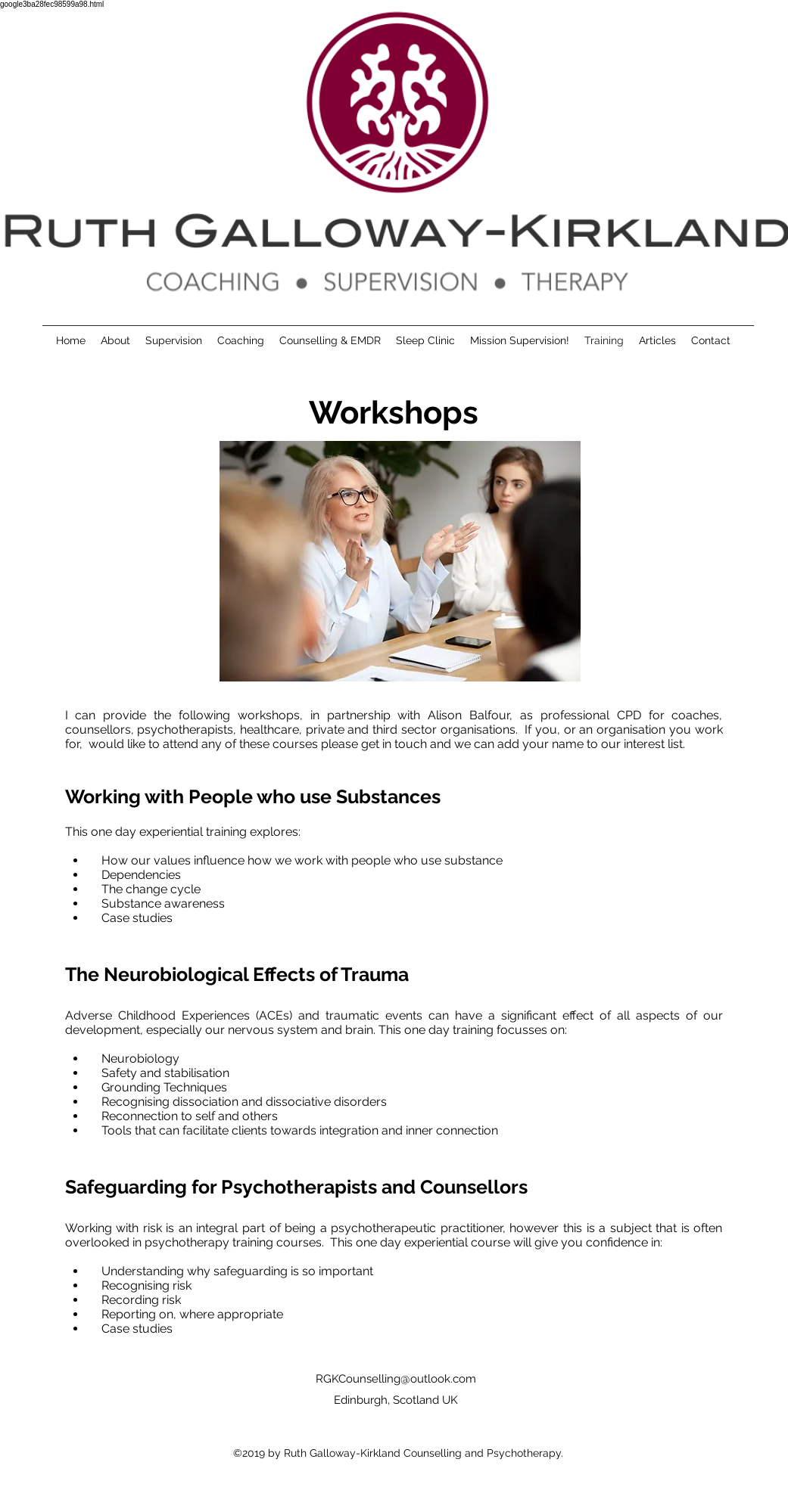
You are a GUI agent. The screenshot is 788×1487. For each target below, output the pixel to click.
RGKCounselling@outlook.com (396, 1379)
